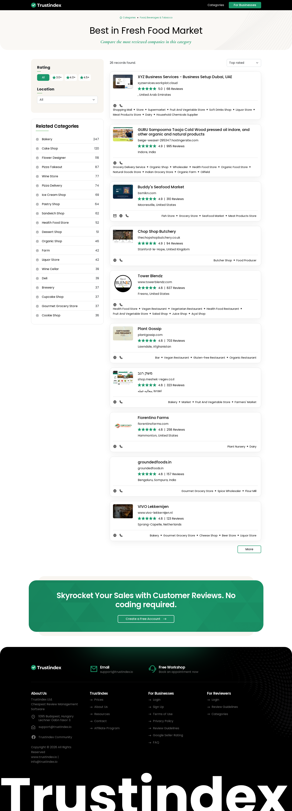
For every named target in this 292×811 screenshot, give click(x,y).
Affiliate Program (107, 728)
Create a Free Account (143, 619)
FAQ (156, 742)
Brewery (48, 288)
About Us (101, 707)
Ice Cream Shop (54, 195)
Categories (216, 5)
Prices (98, 699)
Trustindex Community (51, 737)
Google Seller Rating (168, 735)
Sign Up (158, 707)
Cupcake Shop (53, 297)
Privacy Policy (163, 721)
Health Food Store (55, 223)
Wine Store (50, 176)
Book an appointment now (178, 672)
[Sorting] (244, 63)
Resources (102, 714)
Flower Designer (54, 158)
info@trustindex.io (44, 762)
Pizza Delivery (52, 186)
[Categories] (127, 17)
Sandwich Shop (53, 213)
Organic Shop (52, 241)
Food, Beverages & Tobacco (156, 17)
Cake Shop (50, 148)
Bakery (47, 139)
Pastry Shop (51, 204)
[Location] (67, 100)
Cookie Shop (51, 315)
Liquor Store (50, 260)
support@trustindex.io (116, 672)
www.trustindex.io (44, 757)
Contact (100, 721)
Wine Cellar (50, 269)
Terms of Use (163, 714)
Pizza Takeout (52, 167)
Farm (46, 250)
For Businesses (245, 5)
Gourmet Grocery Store (60, 306)
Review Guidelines (166, 728)
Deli (44, 278)
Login (156, 699)
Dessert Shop (52, 232)
